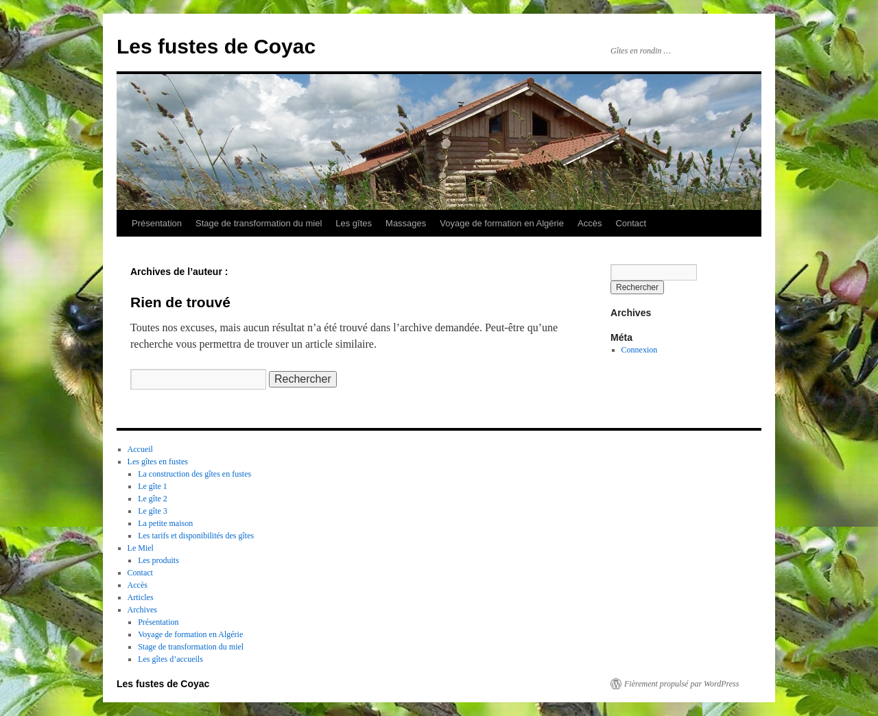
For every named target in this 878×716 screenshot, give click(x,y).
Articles (141, 597)
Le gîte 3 (152, 511)
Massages (405, 223)
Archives (142, 609)
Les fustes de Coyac (216, 46)
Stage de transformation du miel (258, 223)
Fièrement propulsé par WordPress (681, 684)
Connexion (639, 350)
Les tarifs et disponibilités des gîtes (196, 535)
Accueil (140, 449)
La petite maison (165, 523)
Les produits (158, 560)
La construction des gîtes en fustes (194, 474)
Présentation (157, 223)
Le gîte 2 (152, 498)
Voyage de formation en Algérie (502, 223)
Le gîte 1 (152, 486)
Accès (590, 223)
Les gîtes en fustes (158, 461)
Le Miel (141, 548)
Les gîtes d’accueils (170, 659)
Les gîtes (353, 223)
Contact (630, 223)
